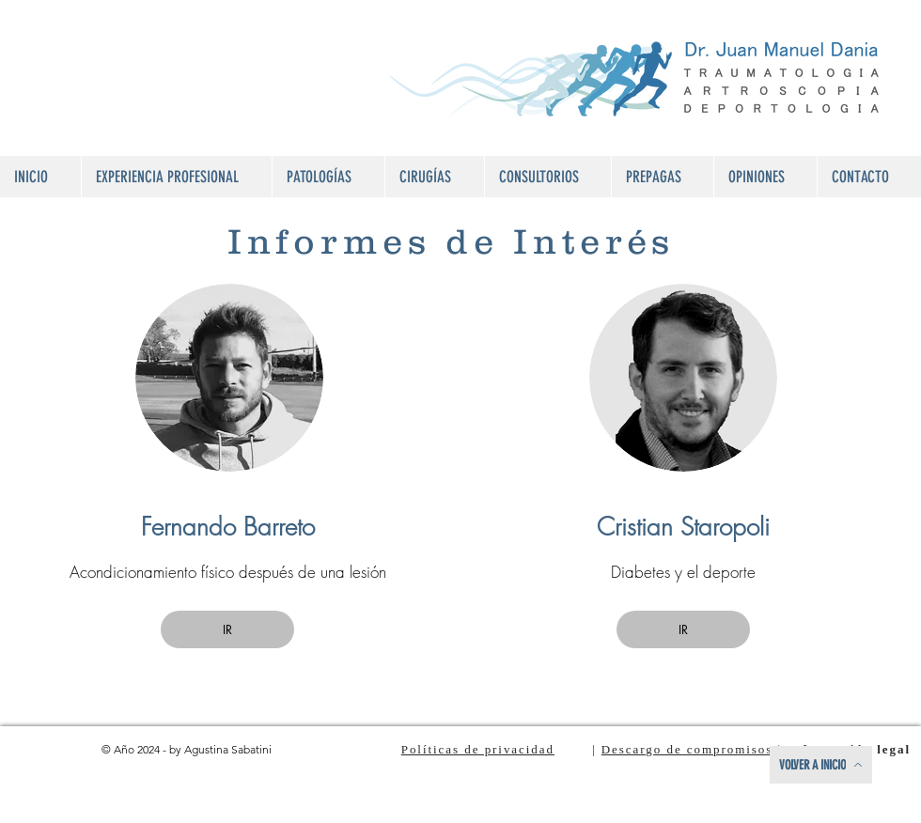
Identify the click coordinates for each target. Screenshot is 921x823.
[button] (328, 176)
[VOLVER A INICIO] (821, 765)
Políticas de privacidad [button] (477, 749)
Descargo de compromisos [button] (687, 749)
